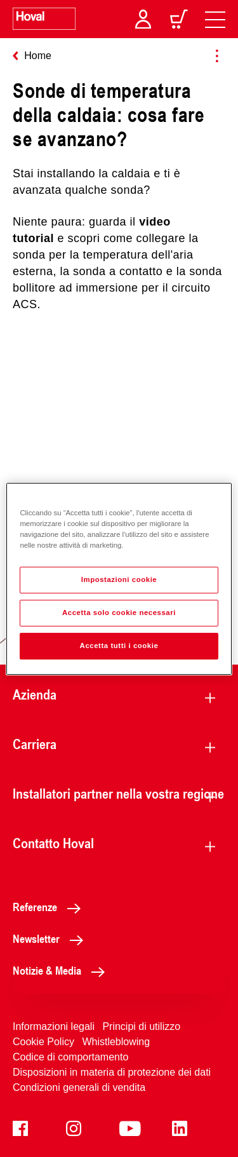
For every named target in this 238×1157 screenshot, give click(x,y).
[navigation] (215, 19)
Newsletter (51, 938)
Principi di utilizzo (141, 1026)
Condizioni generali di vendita (79, 1087)
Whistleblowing (116, 1041)
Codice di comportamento (70, 1057)
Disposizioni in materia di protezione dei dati (112, 1072)
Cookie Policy (43, 1041)
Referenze (50, 906)
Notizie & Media (62, 970)
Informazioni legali (54, 1026)
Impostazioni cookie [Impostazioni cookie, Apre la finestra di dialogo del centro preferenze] (119, 579)
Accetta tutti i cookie (119, 645)
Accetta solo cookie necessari (119, 612)
